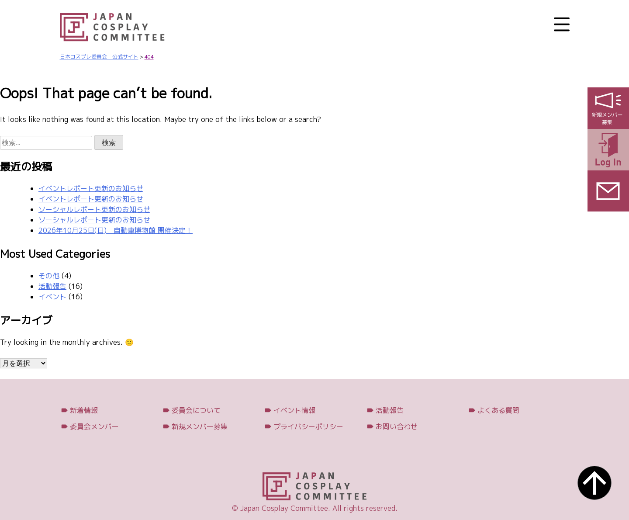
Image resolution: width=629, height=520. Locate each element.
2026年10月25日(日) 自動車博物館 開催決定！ (115, 230)
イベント (52, 297)
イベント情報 (294, 410)
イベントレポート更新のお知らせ (90, 188)
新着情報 (84, 410)
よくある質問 (498, 410)
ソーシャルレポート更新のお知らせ (94, 209)
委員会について (196, 410)
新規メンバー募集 (200, 426)
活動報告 (52, 286)
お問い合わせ (397, 426)
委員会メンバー (94, 426)
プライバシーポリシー (308, 426)
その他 (48, 276)
